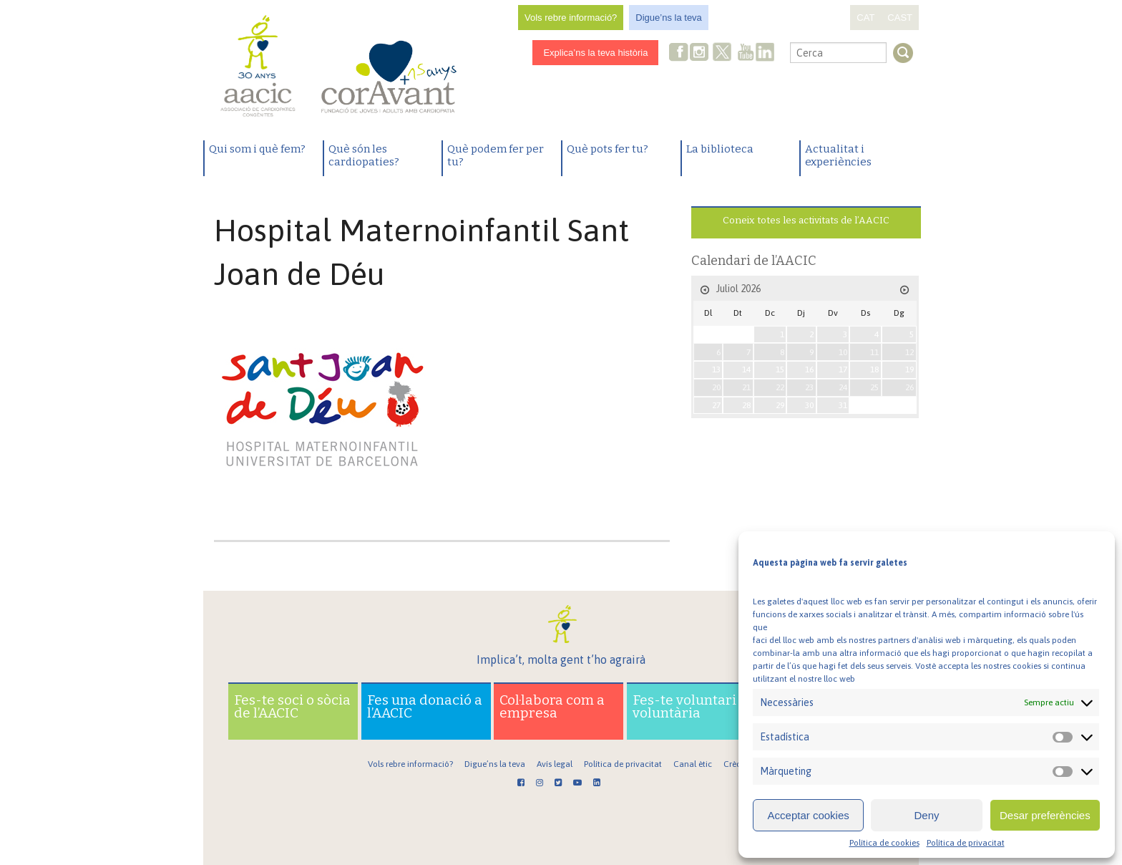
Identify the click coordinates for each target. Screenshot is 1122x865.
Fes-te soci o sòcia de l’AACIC (292, 706)
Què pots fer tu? (607, 148)
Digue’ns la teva (668, 17)
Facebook (679, 53)
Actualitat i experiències (838, 155)
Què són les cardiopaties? (363, 155)
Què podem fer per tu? (495, 155)
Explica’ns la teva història (595, 52)
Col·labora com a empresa (552, 706)
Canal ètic (692, 764)
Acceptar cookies (808, 815)
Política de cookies (884, 843)
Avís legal (554, 764)
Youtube (745, 53)
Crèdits (736, 764)
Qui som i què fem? (257, 148)
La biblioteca (719, 148)
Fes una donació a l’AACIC (424, 706)
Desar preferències (1045, 815)
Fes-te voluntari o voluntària (690, 706)
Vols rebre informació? (571, 17)
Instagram (700, 53)
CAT (865, 17)
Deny (926, 815)
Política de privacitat (966, 843)
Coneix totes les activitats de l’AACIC (806, 220)
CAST (899, 17)
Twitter (722, 53)
